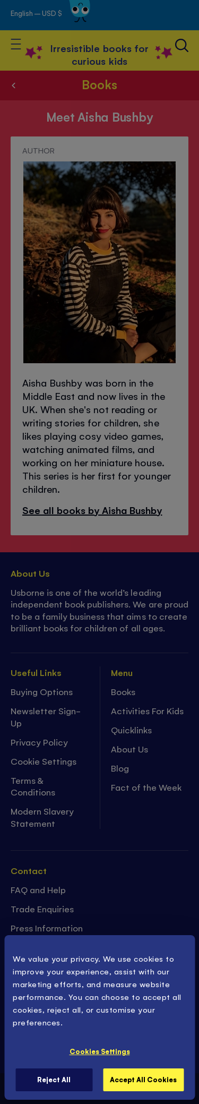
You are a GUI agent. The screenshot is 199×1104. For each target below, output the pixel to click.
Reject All (54, 1079)
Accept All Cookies (143, 1079)
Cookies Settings (100, 1051)
